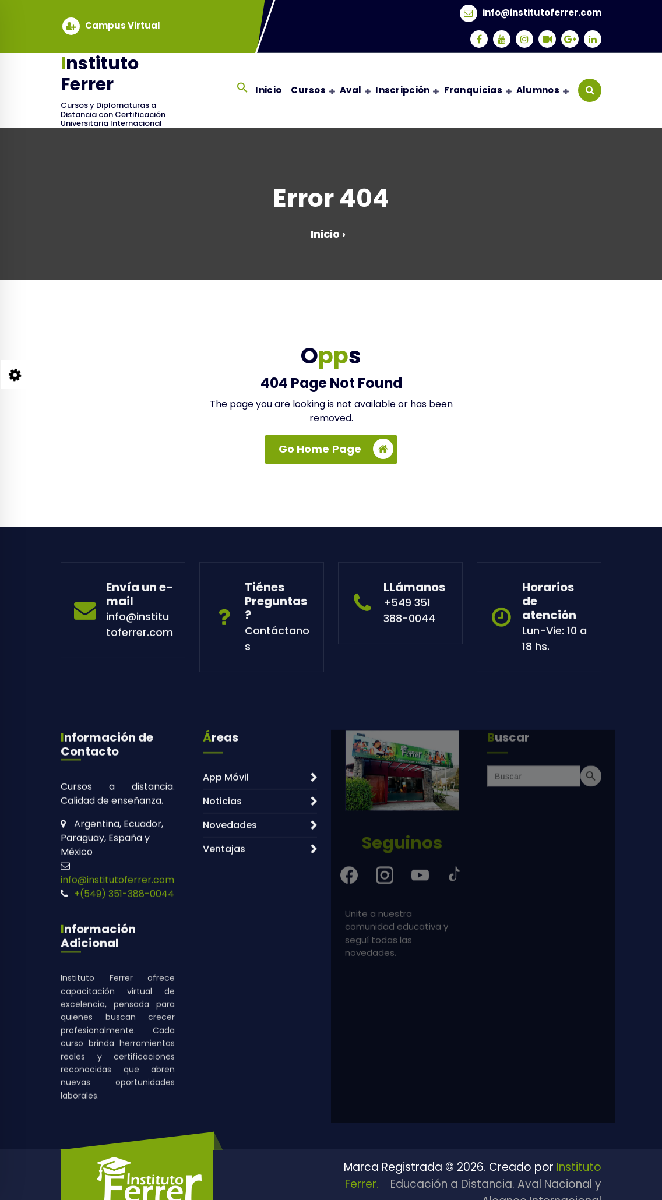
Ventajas (224, 994)
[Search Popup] (589, 90)
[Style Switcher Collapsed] (15, 374)
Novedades (230, 970)
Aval (350, 90)
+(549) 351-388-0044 (124, 1039)
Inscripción (402, 90)
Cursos (308, 90)
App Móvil (226, 923)
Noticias (222, 947)
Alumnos (537, 90)
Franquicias (473, 90)
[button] (242, 87)
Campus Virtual (122, 24)
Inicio (268, 90)
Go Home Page (336, 453)
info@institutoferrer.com (542, 11)
